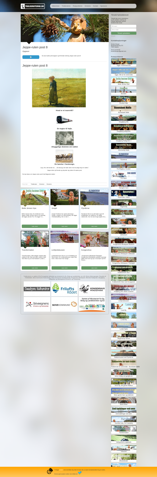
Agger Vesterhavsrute (124, 65)
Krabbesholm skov (124, 272)
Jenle (123, 216)
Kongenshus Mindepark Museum (123, 244)
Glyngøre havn (123, 188)
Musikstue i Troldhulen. (123, 348)
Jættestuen (123, 235)
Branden (123, 94)
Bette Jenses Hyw (29, 208)
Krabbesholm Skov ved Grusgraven (123, 282)
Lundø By (124, 319)
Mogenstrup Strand (123, 338)
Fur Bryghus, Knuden (123, 169)
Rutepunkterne (77, 6)
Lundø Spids (124, 329)
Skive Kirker (123, 404)
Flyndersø (85, 208)
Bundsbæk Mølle (123, 112)
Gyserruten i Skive (124, 197)
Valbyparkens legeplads (123, 442)
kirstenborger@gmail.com (118, 51)
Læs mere (35, 226)
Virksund (123, 451)
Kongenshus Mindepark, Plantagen (123, 263)
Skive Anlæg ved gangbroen (124, 376)
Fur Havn (124, 178)
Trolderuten (34, 184)
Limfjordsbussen (58, 250)
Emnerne (88, 6)
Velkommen (55, 6)
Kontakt (95, 6)
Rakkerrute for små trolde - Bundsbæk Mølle (123, 367)
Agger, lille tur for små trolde (124, 75)
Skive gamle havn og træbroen (124, 395)
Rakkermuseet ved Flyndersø (123, 357)
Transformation (28, 250)
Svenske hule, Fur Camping (124, 423)
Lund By (123, 310)
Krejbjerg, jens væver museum (124, 291)
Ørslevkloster (123, 461)
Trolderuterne (66, 6)
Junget (54, 208)
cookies (61, 469)
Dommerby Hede (123, 150)
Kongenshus (86, 250)
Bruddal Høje (123, 103)
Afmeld (113, 36)
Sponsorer (103, 6)
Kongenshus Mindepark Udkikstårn (123, 254)
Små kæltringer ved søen (124, 414)
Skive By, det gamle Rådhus (124, 385)
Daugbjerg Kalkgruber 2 (123, 141)
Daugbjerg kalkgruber (124, 131)
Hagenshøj (123, 206)
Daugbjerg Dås (123, 122)
